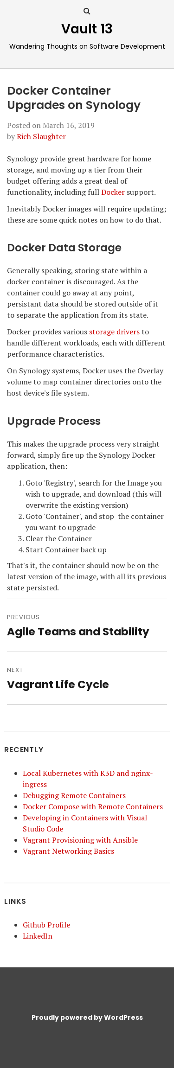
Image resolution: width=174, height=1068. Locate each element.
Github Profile (46, 925)
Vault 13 (87, 29)
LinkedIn (37, 936)
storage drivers (114, 331)
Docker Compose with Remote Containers (93, 806)
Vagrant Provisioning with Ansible (80, 840)
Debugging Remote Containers (74, 795)
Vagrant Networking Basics (68, 851)
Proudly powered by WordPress (87, 1017)
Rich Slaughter (41, 136)
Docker (113, 192)
